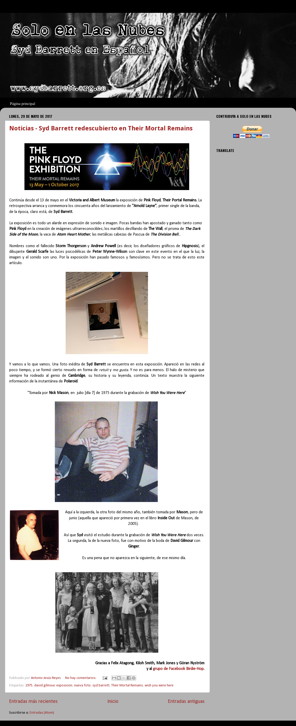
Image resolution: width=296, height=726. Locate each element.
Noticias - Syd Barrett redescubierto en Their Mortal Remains (101, 128)
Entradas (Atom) (42, 713)
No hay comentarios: (81, 678)
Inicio (112, 701)
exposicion (64, 685)
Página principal (22, 104)
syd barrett (100, 685)
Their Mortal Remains (127, 685)
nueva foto (82, 685)
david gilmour (44, 685)
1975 (28, 685)
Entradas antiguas (186, 701)
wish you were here (159, 685)
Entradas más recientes (33, 701)
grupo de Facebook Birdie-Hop (178, 669)
